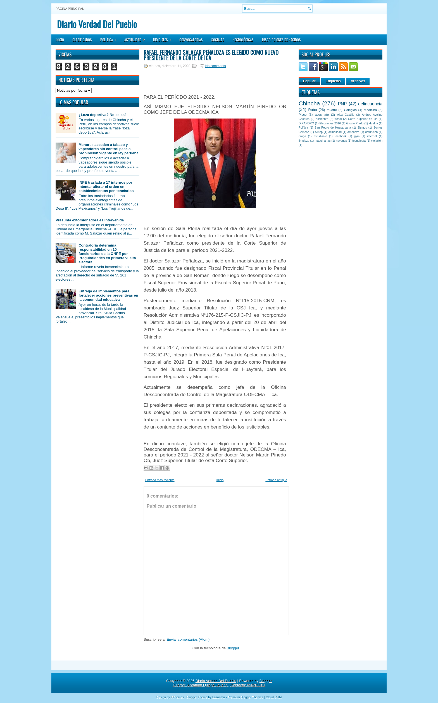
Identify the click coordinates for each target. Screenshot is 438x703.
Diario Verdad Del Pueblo (97, 23)
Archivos (358, 81)
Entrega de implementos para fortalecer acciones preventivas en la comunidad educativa (108, 295)
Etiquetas (333, 81)
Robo (312, 110)
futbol (338, 118)
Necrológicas (243, 39)
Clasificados (82, 39)
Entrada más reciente (160, 480)
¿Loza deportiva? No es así (101, 115)
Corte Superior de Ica (362, 118)
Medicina (370, 110)
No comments (215, 66)
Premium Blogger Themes (245, 697)
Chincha (309, 103)
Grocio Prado (354, 123)
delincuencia (370, 103)
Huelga (373, 123)
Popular (309, 81)
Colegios (350, 110)
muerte (332, 110)
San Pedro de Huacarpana (333, 127)
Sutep (319, 132)
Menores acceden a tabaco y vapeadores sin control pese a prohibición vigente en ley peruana (108, 149)
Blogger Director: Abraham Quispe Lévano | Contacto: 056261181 (222, 683)
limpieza (304, 140)
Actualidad (136, 38)
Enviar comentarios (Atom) (188, 639)
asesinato (322, 114)
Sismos (362, 127)
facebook (340, 136)
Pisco (303, 114)
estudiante (320, 136)
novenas (341, 140)
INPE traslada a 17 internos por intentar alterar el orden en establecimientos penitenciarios (106, 186)
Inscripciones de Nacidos (281, 39)
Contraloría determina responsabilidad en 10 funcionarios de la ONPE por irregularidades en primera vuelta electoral (107, 253)
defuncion (371, 132)
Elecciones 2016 (330, 123)
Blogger (233, 648)
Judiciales (164, 38)
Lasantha (218, 697)
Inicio (60, 39)
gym (357, 136)
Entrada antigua (276, 480)
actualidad (335, 132)
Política (110, 38)
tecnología (359, 140)
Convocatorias (191, 39)
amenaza (353, 132)
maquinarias (323, 140)
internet (372, 136)
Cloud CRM (274, 697)
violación (376, 140)
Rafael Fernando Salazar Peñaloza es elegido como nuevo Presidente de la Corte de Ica (211, 55)
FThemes (177, 697)
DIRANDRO (306, 123)
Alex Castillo (345, 114)
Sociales (217, 39)
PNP (342, 103)
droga (302, 136)
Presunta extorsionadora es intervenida (90, 220)
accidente (322, 118)
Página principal (70, 8)
